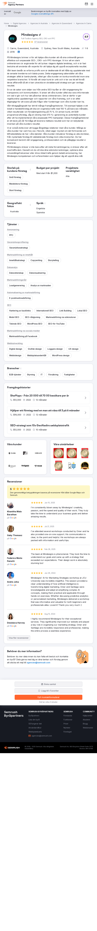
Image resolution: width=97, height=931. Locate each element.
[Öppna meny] (92, 4)
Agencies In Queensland (62, 23)
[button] (86, 36)
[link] (86, 4)
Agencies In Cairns (83, 23)
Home (6, 23)
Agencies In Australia (39, 23)
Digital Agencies (19, 23)
